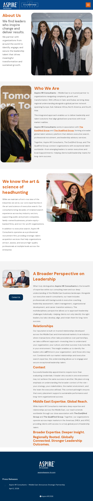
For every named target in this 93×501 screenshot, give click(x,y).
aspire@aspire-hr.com (46, 472)
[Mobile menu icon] (88, 4)
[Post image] (4, 485)
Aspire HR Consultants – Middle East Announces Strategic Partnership (37, 485)
